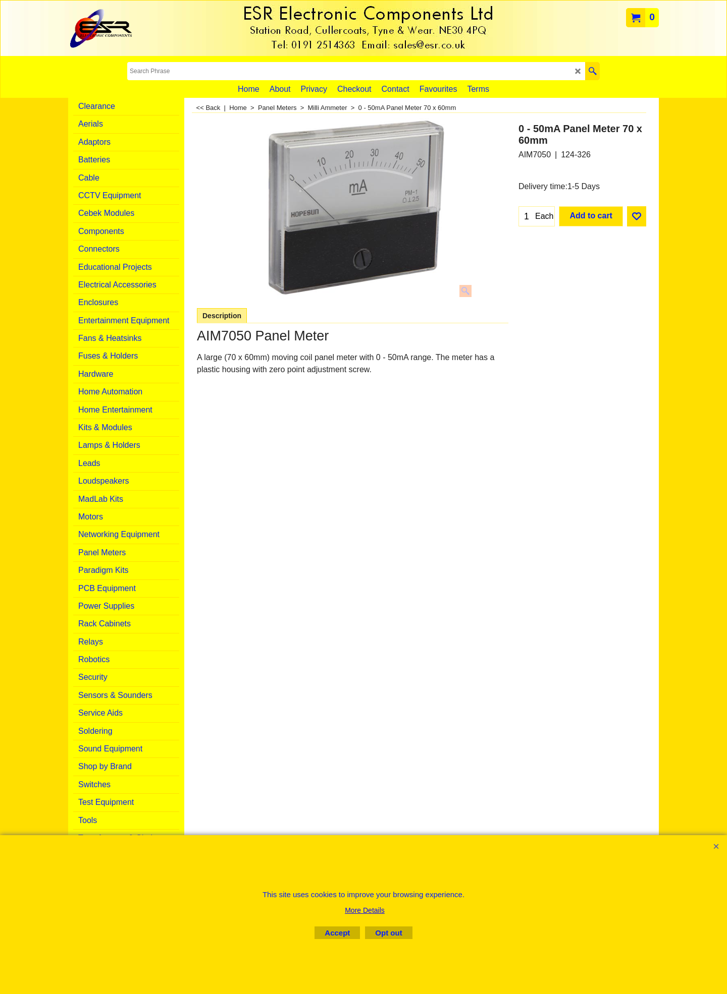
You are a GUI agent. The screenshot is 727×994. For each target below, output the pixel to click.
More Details (365, 910)
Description (221, 316)
